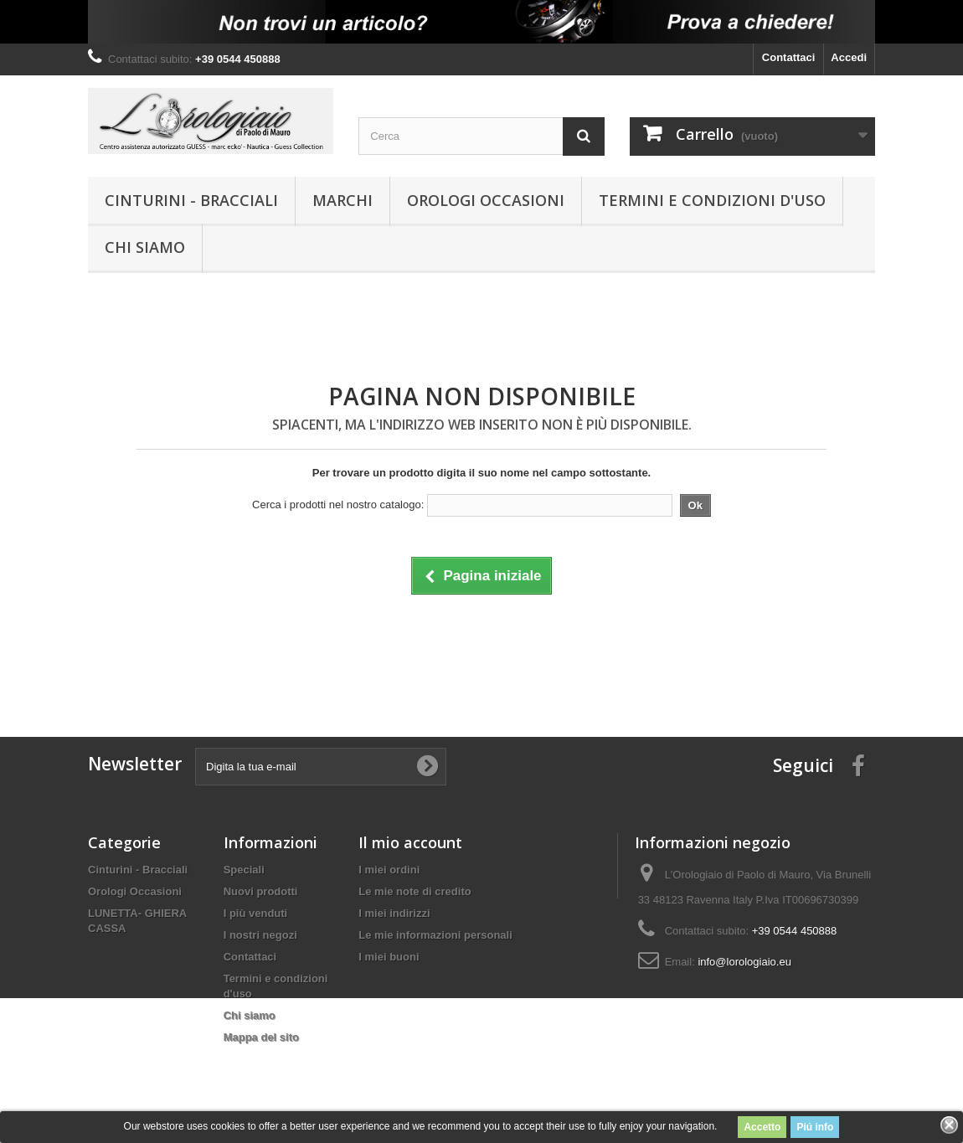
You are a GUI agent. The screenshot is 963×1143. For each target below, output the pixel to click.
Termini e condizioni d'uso (712, 200)
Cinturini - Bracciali (191, 200)
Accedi (849, 57)
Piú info (814, 1127)
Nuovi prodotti (261, 891)
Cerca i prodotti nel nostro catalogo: (338, 504)
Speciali (244, 869)
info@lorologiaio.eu (744, 961)
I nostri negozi (260, 935)
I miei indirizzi (394, 913)
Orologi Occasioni (485, 200)
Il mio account (410, 842)
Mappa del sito (261, 1037)
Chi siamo (145, 247)
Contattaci (789, 57)
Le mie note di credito (414, 891)
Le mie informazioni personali (435, 935)
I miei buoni (388, 956)
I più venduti (256, 913)
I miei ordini (389, 869)
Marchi (342, 200)
